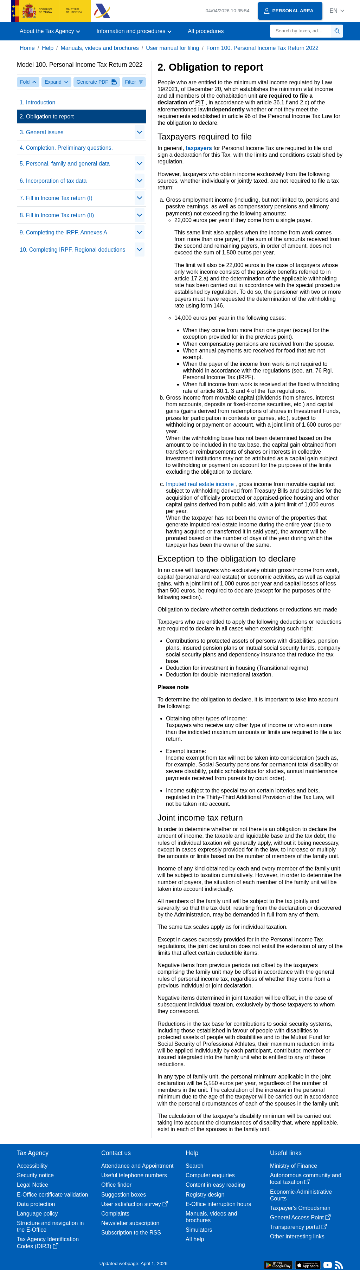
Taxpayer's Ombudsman (300, 1208)
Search (195, 1166)
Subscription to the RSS (131, 1233)
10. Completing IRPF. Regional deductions (73, 250)
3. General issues (42, 132)
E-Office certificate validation (52, 1195)
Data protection (36, 1204)
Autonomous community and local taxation (305, 1178)
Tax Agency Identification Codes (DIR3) (48, 1242)
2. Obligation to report (47, 116)
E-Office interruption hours (218, 1204)
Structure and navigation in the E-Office (50, 1226)
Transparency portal (298, 1227)
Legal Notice (32, 1185)
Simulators (199, 1230)
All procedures (206, 31)
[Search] (300, 31)
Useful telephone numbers (134, 1175)
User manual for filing (172, 48)
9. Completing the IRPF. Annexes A (63, 232)
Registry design (205, 1195)
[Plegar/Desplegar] (139, 132)
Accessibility (32, 1166)
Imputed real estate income (200, 484)
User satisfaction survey (134, 1204)
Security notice (35, 1175)
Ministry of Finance (293, 1166)
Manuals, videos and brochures (100, 48)
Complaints (115, 1214)
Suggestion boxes (123, 1195)
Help (47, 48)
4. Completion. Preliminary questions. (66, 148)
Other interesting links (297, 1236)
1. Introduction (37, 102)
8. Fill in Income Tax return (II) (57, 215)
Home (27, 48)
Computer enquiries (210, 1175)
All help (195, 1239)
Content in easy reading (215, 1185)
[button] (337, 11)
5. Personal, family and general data (65, 164)
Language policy (37, 1214)
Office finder (116, 1185)
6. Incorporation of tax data (53, 181)
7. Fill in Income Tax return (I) (56, 198)
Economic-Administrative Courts (301, 1195)
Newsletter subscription (130, 1223)
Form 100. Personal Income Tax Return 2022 (262, 48)
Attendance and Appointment (137, 1166)
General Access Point (300, 1217)
